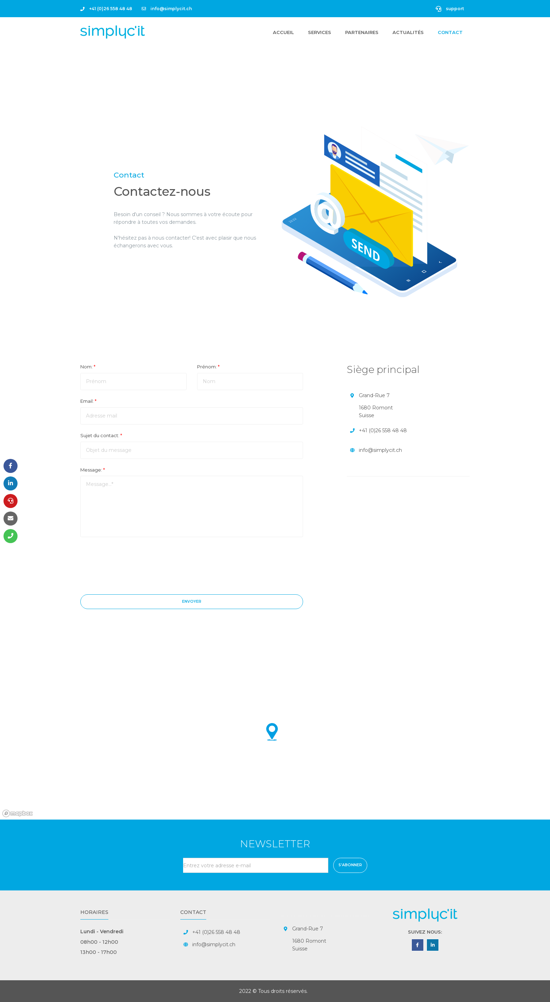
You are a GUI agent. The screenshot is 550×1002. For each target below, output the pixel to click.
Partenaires (361, 32)
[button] (275, 732)
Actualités (408, 32)
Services (319, 32)
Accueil (283, 31)
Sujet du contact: (101, 435)
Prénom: (208, 366)
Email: (88, 401)
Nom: (87, 366)
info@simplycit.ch (167, 8)
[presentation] (133, 565)
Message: (92, 470)
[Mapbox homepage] (17, 813)
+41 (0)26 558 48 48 (106, 8)
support (450, 8)
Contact (450, 32)
